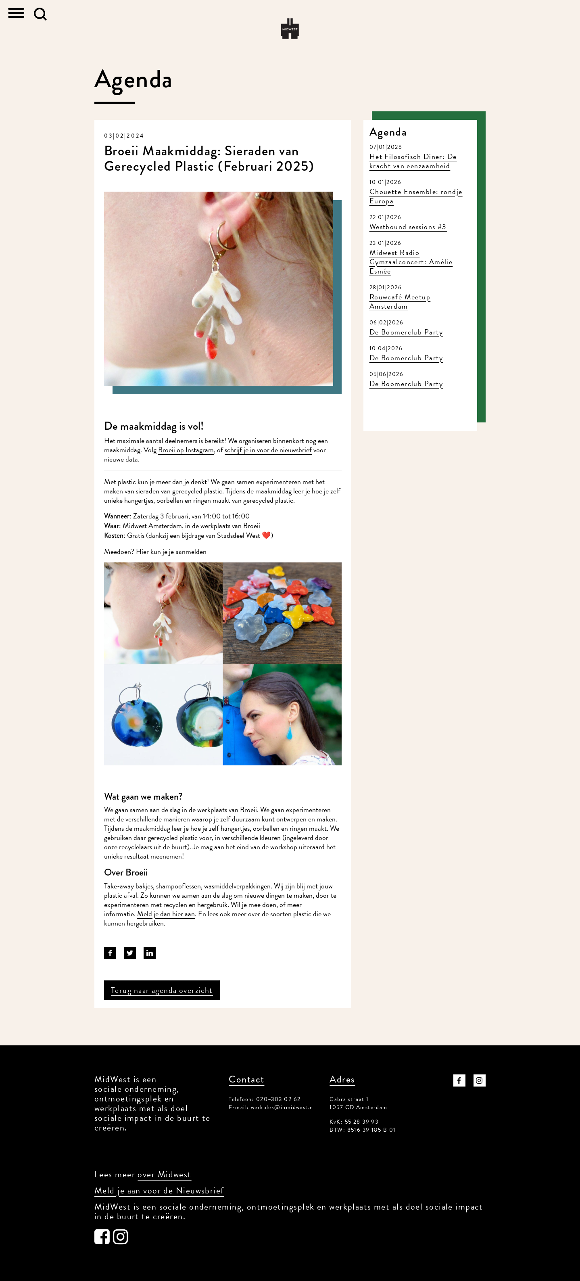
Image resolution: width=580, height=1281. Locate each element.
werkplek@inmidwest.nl (283, 1107)
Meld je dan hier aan (166, 913)
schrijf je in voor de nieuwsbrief (268, 449)
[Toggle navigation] (16, 14)
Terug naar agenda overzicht (162, 990)
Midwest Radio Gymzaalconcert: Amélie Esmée (411, 261)
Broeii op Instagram (186, 449)
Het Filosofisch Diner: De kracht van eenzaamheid (413, 161)
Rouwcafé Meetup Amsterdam (400, 301)
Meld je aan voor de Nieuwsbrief (159, 1190)
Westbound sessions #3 (408, 226)
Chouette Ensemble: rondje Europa (416, 196)
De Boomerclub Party (406, 331)
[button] (40, 14)
